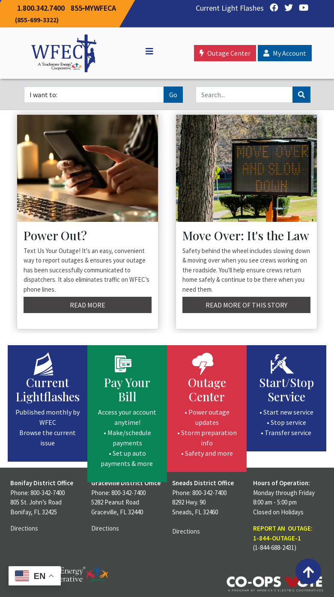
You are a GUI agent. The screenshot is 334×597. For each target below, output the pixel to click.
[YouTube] (301, 8)
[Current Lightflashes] (47, 403)
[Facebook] (271, 8)
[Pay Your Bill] (127, 413)
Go (173, 94)
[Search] (244, 95)
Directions (24, 528)
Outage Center (225, 53)
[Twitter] (286, 8)
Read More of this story (246, 305)
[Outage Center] (207, 408)
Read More (87, 305)
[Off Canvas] (145, 51)
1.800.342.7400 (41, 8)
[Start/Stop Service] (286, 398)
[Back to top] (308, 571)
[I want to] (94, 95)
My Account (284, 53)
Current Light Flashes (230, 8)
